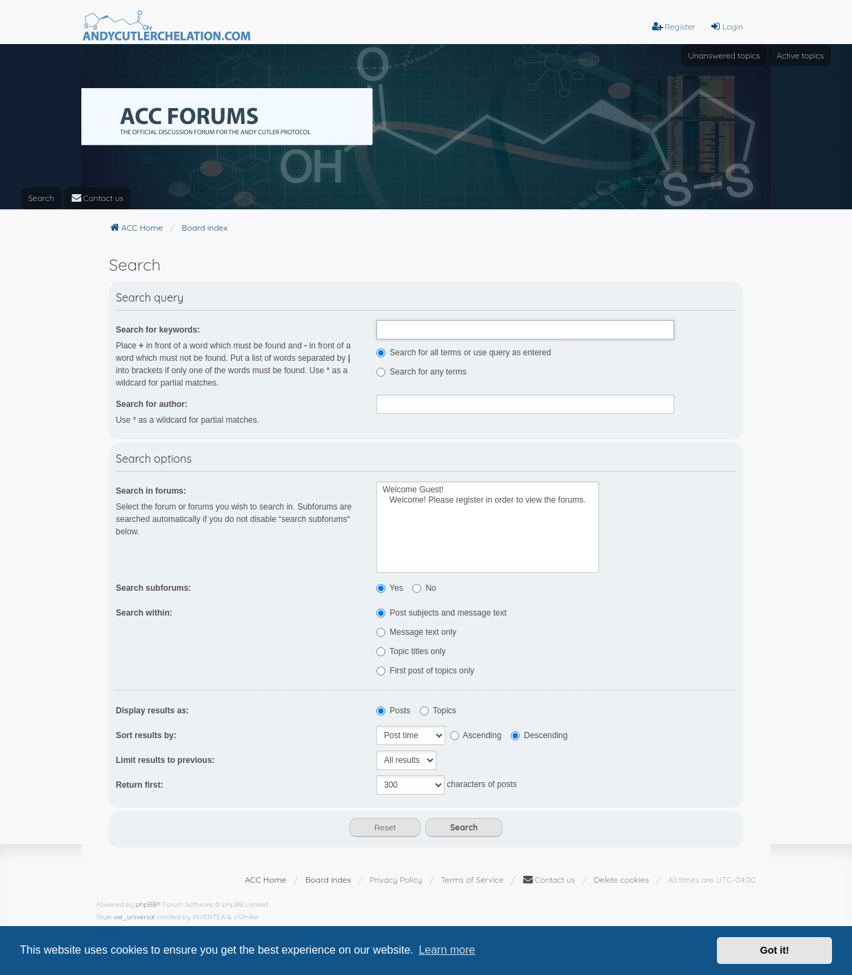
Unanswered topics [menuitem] (724, 55)
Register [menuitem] (674, 26)
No (424, 588)
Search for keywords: (158, 330)
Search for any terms (421, 372)
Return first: (139, 785)
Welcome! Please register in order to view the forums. (487, 500)
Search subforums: (153, 588)
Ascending (476, 735)
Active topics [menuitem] (800, 55)
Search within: (144, 613)
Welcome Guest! (487, 490)
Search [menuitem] (41, 198)
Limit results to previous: (165, 760)
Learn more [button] (446, 950)
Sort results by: (146, 735)
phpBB (146, 904)
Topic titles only (411, 651)
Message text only (416, 632)
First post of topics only (425, 670)
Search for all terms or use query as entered (463, 352)
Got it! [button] (774, 950)
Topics (438, 710)
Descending (539, 735)
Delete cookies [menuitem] (621, 879)
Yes (389, 588)
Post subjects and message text (441, 613)
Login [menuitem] (726, 26)
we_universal (134, 916)
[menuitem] (97, 198)
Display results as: (152, 710)
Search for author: (151, 404)
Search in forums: (151, 491)
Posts (393, 710)
